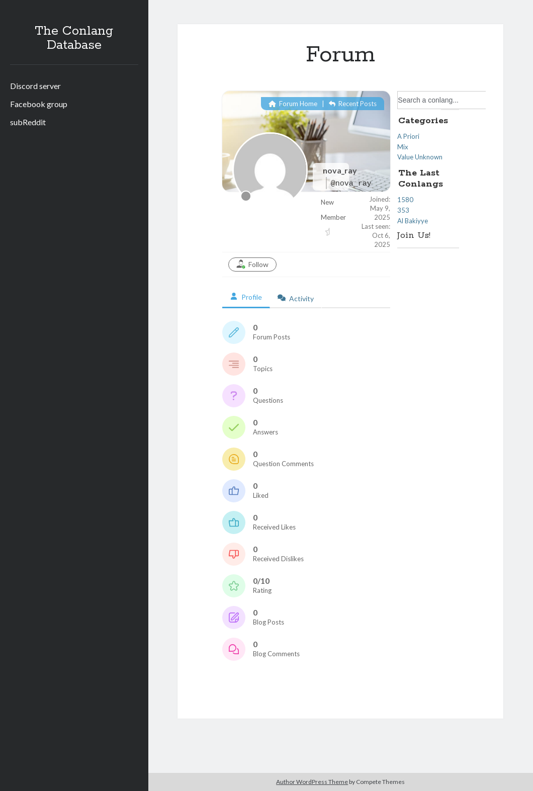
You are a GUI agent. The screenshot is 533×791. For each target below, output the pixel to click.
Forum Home (293, 104)
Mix (402, 147)
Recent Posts (353, 104)
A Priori (408, 136)
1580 (405, 200)
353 (403, 210)
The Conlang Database (74, 38)
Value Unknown (419, 157)
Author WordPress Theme (312, 781)
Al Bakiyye (412, 221)
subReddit (28, 122)
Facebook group (38, 104)
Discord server (35, 86)
